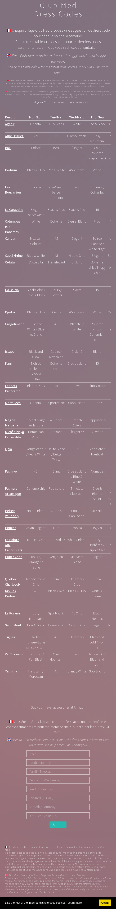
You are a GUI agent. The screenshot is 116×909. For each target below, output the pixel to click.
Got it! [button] (105, 902)
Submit (58, 825)
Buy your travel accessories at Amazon (58, 707)
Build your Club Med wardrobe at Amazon (58, 102)
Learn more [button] (75, 902)
